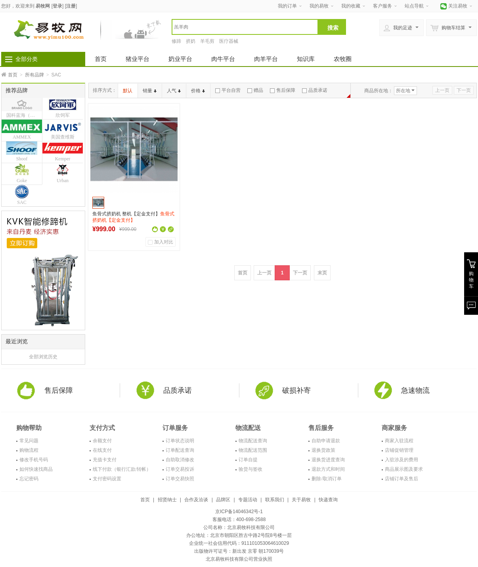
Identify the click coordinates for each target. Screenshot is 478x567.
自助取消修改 (180, 459)
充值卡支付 (105, 459)
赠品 (255, 90)
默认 (127, 90)
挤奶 (190, 41)
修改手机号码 (33, 459)
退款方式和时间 (328, 469)
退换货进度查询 (328, 459)
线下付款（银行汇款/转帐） (122, 469)
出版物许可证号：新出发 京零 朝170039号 (239, 551)
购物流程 (28, 450)
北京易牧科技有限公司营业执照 (239, 559)
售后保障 (282, 90)
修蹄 (176, 41)
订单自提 (248, 459)
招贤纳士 (167, 499)
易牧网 (43, 6)
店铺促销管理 (399, 450)
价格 (198, 90)
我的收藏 (350, 6)
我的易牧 (319, 6)
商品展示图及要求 (404, 469)
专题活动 (247, 499)
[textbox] (244, 27)
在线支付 (102, 450)
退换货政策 (323, 450)
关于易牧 (301, 499)
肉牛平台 (223, 58)
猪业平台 (137, 58)
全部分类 (26, 59)
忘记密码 (28, 478)
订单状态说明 (180, 440)
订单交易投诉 (180, 469)
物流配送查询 (253, 440)
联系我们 (274, 499)
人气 (174, 90)
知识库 (306, 58)
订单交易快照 (180, 478)
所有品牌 (34, 75)
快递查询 (328, 499)
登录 (57, 6)
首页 (101, 58)
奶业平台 (180, 58)
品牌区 (223, 499)
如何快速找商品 (36, 469)
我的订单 (287, 6)
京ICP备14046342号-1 (239, 511)
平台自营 (228, 90)
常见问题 (28, 440)
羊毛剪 (207, 41)
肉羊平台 (266, 58)
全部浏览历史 (43, 357)
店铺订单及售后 (401, 478)
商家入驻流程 (399, 440)
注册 (71, 6)
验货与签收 (250, 469)
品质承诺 (314, 90)
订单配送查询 (180, 450)
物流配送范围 (253, 450)
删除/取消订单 (326, 478)
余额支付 (102, 440)
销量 (150, 90)
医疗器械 (228, 41)
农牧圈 (343, 58)
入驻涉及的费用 (401, 459)
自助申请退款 (326, 440)
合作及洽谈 (196, 499)
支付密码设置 (107, 478)
